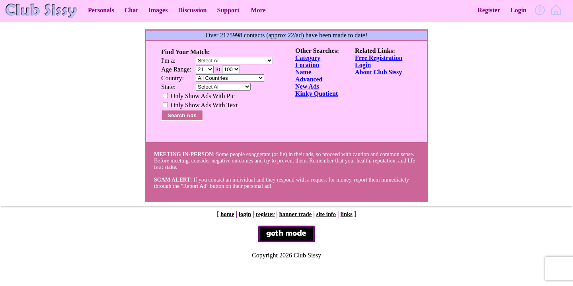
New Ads (307, 86)
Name (303, 72)
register (265, 214)
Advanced (308, 79)
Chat (131, 10)
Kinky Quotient (316, 93)
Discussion (192, 10)
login (245, 214)
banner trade (295, 214)
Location (307, 65)
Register (488, 10)
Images (158, 10)
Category (307, 57)
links (347, 214)
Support (228, 10)
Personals (101, 10)
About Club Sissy (378, 72)
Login (518, 10)
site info (326, 214)
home (227, 214)
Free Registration (378, 57)
